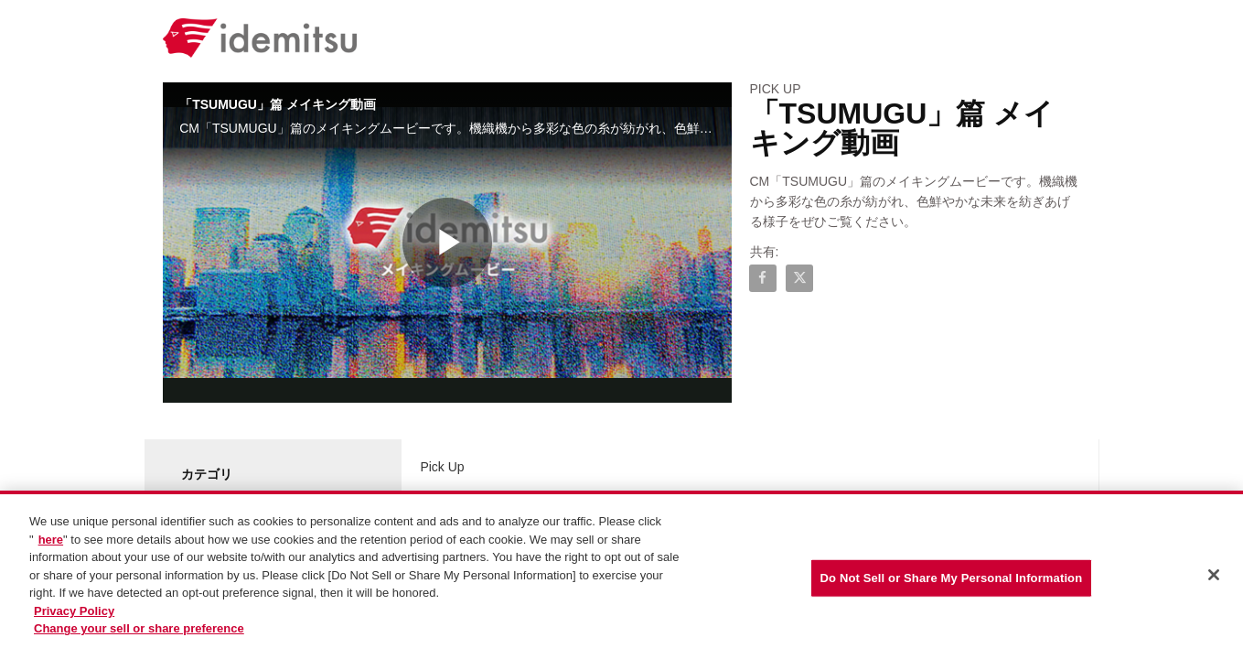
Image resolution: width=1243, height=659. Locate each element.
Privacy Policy (74, 612)
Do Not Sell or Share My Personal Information (951, 579)
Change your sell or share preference (139, 630)
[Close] (1214, 576)
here (50, 540)
